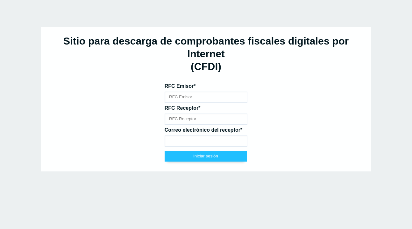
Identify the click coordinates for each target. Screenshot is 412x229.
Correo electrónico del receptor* (204, 130)
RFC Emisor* (180, 86)
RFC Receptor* (183, 108)
